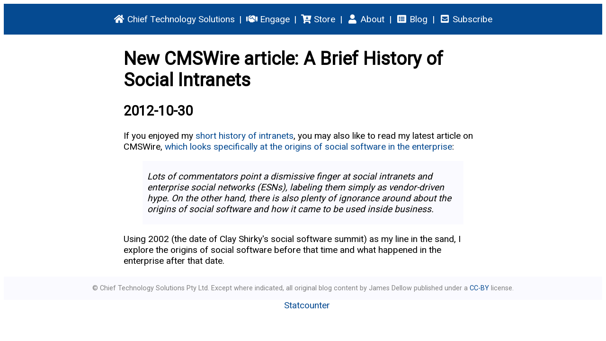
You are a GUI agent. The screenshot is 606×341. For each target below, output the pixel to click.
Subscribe (465, 19)
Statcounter (307, 305)
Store (318, 19)
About (365, 19)
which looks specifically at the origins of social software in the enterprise (308, 146)
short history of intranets (245, 135)
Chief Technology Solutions (174, 19)
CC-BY (479, 288)
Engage (268, 19)
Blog (412, 19)
